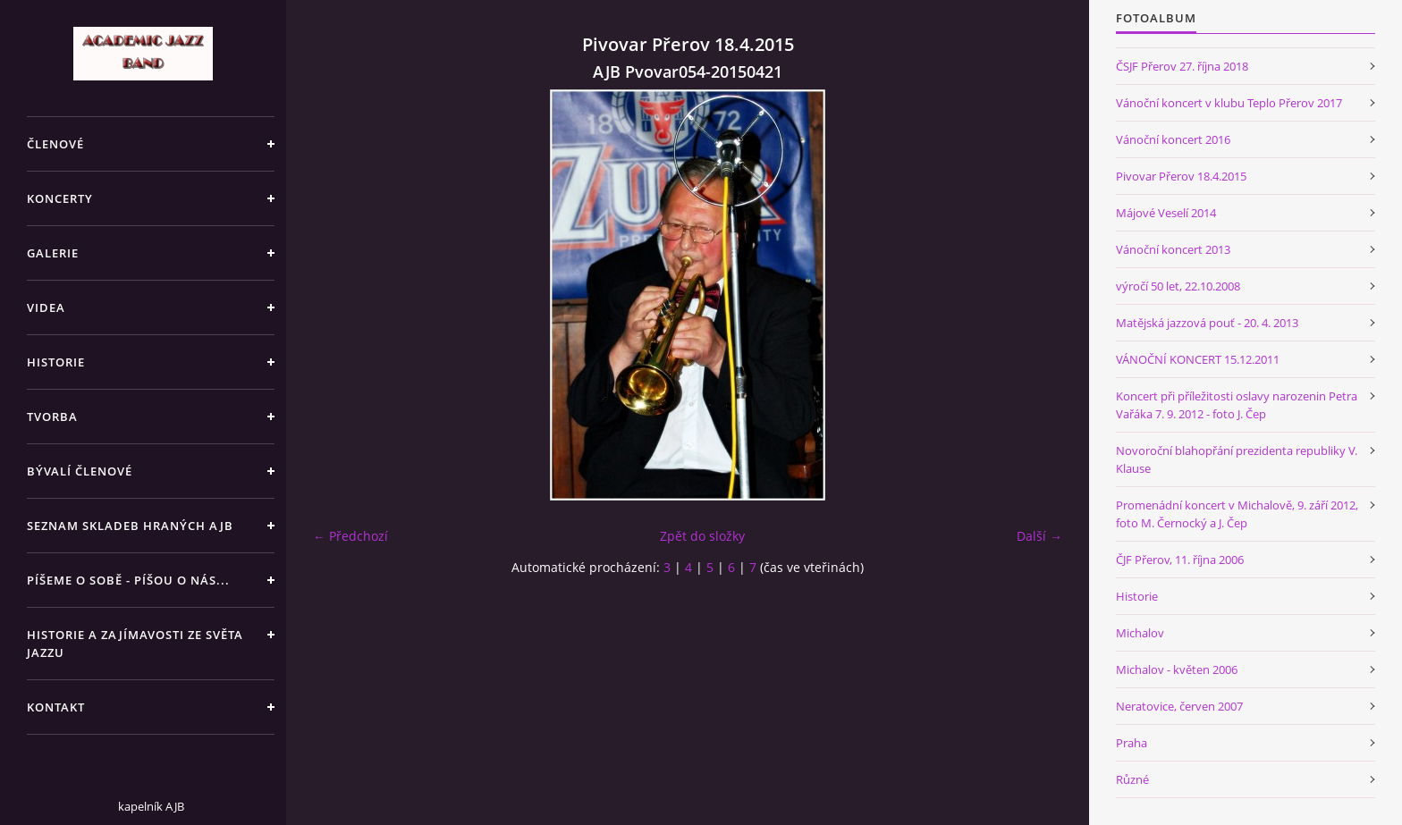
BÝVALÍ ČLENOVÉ (79, 471)
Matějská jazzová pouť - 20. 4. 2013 (1207, 323)
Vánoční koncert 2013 (1173, 249)
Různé (1132, 779)
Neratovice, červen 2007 (1179, 706)
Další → (1039, 535)
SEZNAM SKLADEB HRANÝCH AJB (130, 526)
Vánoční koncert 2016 (1173, 139)
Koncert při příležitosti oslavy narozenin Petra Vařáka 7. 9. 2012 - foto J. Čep (1236, 405)
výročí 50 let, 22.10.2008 (1178, 286)
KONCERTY (60, 198)
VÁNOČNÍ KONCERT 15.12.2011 (1198, 359)
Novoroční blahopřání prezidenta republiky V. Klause (1236, 459)
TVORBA (52, 416)
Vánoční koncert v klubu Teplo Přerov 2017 (1229, 103)
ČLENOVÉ (55, 144)
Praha (1131, 743)
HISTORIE (56, 362)
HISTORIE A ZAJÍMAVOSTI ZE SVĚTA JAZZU (135, 644)
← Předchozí (350, 535)
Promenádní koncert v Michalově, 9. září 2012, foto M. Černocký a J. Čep (1237, 514)
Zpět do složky (702, 535)
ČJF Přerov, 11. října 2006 (1180, 559)
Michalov (1140, 633)
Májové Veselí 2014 (1166, 213)
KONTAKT (56, 707)
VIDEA (46, 307)
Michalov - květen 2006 (1176, 669)
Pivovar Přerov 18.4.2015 (1181, 176)
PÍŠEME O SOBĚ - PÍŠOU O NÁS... (128, 580)
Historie (1137, 596)
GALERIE (53, 253)
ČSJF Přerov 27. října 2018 (1182, 66)
